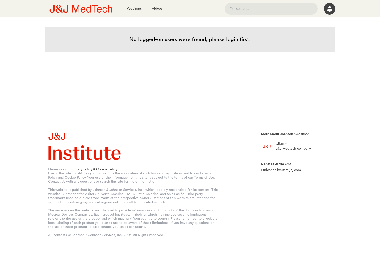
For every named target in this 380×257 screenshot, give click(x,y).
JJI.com (281, 144)
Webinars (134, 8)
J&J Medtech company (293, 148)
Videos (157, 8)
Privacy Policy (81, 169)
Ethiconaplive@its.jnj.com (281, 170)
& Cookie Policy (105, 169)
